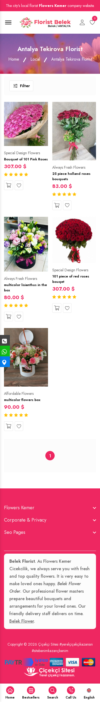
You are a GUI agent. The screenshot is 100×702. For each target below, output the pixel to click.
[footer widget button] (50, 507)
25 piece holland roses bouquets (71, 176)
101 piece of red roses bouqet (70, 279)
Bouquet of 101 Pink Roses (26, 159)
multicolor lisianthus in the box (25, 287)
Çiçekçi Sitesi (48, 644)
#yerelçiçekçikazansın (76, 644)
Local (35, 59)
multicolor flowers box (22, 399)
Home (13, 59)
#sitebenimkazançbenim (50, 650)
